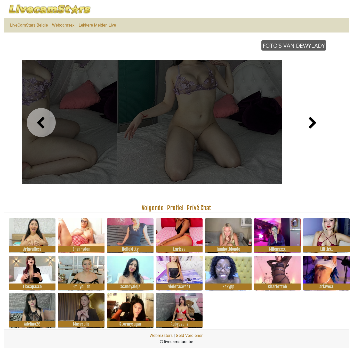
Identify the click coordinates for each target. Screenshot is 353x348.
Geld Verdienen (189, 335)
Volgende (153, 208)
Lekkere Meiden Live (97, 25)
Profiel (175, 208)
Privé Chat (199, 208)
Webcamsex (63, 25)
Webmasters (161, 335)
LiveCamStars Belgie (29, 25)
